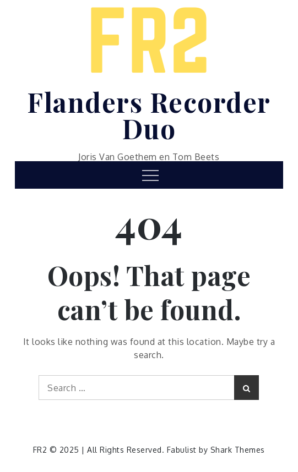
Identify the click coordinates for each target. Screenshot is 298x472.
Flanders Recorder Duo (149, 115)
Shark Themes (237, 449)
